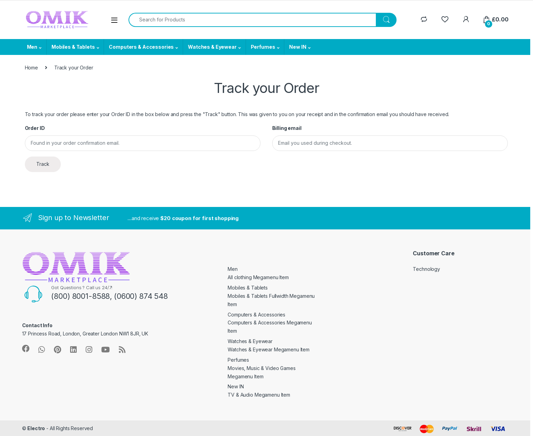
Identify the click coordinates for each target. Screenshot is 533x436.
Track (42, 164)
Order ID (35, 128)
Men (32, 47)
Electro (36, 428)
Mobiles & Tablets (73, 47)
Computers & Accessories (141, 47)
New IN (297, 47)
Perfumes (263, 47)
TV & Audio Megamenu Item (259, 395)
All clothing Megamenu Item (258, 277)
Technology (426, 269)
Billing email (287, 128)
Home (31, 67)
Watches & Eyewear (212, 47)
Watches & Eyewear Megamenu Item (269, 349)
